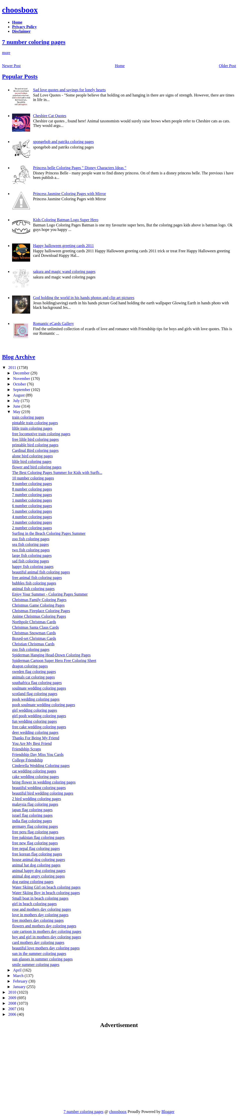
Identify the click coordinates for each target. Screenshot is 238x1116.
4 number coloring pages (32, 517)
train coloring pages (28, 417)
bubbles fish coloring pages (34, 583)
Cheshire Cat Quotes (49, 116)
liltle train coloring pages (32, 428)
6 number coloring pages (32, 506)
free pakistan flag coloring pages (38, 837)
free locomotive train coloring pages (41, 434)
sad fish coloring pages (30, 561)
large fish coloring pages (32, 555)
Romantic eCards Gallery (53, 323)
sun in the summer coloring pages (39, 953)
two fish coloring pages (31, 550)
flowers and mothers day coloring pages (44, 926)
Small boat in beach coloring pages (40, 898)
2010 (12, 992)
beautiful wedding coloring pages (39, 788)
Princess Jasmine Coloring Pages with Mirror (69, 193)
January (20, 987)
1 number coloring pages (32, 500)
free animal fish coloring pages (37, 577)
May (17, 412)
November (22, 378)
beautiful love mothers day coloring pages (46, 948)
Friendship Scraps (26, 749)
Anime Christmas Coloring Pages (39, 616)
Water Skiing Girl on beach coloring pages (46, 887)
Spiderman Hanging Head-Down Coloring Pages (51, 655)
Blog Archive (18, 357)
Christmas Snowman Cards (34, 633)
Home (120, 66)
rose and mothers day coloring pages (41, 909)
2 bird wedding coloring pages (36, 799)
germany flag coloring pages (35, 826)
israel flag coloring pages (32, 815)
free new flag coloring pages (35, 843)
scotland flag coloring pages (34, 694)
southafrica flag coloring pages (37, 683)
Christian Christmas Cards (33, 644)
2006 (12, 1014)
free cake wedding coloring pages (39, 727)
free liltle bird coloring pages (35, 439)
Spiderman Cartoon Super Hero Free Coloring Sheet (54, 660)
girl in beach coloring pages (34, 904)
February (21, 981)
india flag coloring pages (32, 821)
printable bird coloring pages (35, 445)
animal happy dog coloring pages (38, 870)
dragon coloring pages (30, 666)
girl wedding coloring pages (34, 710)
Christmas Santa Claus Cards (35, 627)
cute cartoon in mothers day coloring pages (46, 931)
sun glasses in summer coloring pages (42, 959)
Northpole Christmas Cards (34, 622)
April (18, 970)
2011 (12, 367)
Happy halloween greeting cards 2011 (63, 246)
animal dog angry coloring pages (38, 876)
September (22, 389)
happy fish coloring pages (33, 566)
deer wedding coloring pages (35, 732)
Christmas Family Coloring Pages (39, 600)
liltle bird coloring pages (32, 461)
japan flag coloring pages (32, 810)
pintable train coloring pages (35, 423)
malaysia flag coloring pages (35, 804)
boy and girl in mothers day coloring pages (46, 937)
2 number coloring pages (32, 528)
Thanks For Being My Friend (35, 738)
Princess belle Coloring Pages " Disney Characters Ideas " (79, 168)
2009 (12, 998)
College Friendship (27, 760)
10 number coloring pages (33, 478)
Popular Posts (20, 76)
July (17, 401)
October (20, 384)
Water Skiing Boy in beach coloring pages (46, 893)
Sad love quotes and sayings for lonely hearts (69, 90)
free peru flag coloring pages (35, 832)
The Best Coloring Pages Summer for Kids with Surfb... (57, 472)
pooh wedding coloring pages (36, 699)
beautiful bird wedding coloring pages (42, 793)
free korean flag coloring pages (37, 854)
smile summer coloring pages (35, 964)
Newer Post (11, 66)
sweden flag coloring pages (34, 671)
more (6, 53)
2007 (12, 1009)
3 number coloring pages (32, 522)
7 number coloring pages (33, 42)
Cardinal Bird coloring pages (35, 450)
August (19, 395)
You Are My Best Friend (32, 743)
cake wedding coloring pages (35, 776)
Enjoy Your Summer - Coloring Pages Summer (50, 594)
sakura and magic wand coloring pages (64, 271)
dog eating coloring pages (33, 882)
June (17, 406)
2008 (12, 1003)
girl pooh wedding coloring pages (39, 716)
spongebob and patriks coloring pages (63, 141)
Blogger (167, 1111)
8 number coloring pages (32, 489)
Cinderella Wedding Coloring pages (41, 765)
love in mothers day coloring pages (40, 915)
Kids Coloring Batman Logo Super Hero (65, 220)
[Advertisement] (44, 1069)
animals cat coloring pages (33, 677)
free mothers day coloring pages (38, 920)
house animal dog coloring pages (38, 859)
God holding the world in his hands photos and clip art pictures (83, 298)
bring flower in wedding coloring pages (44, 782)
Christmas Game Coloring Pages (38, 605)
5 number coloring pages (32, 511)
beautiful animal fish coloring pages (41, 572)
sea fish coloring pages (30, 544)
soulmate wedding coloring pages (39, 688)
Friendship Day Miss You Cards (38, 754)
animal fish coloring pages (33, 589)
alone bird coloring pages (32, 456)
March (19, 976)
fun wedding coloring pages (34, 721)
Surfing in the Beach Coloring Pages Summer (48, 533)
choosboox (20, 9)
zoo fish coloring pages (31, 539)
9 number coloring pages (32, 483)
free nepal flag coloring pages (36, 848)
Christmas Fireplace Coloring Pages (41, 611)
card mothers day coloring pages (38, 942)
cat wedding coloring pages (34, 771)
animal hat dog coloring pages (36, 865)
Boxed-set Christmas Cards (34, 638)
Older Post (227, 66)
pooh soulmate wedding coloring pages (43, 705)
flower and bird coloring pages (36, 467)
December (22, 373)
